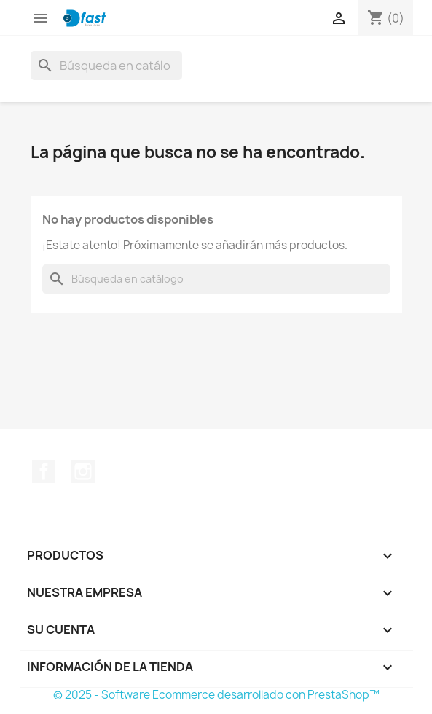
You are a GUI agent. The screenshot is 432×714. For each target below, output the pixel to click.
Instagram (83, 471)
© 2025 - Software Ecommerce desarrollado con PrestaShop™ (216, 694)
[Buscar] (106, 65)
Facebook (43, 471)
